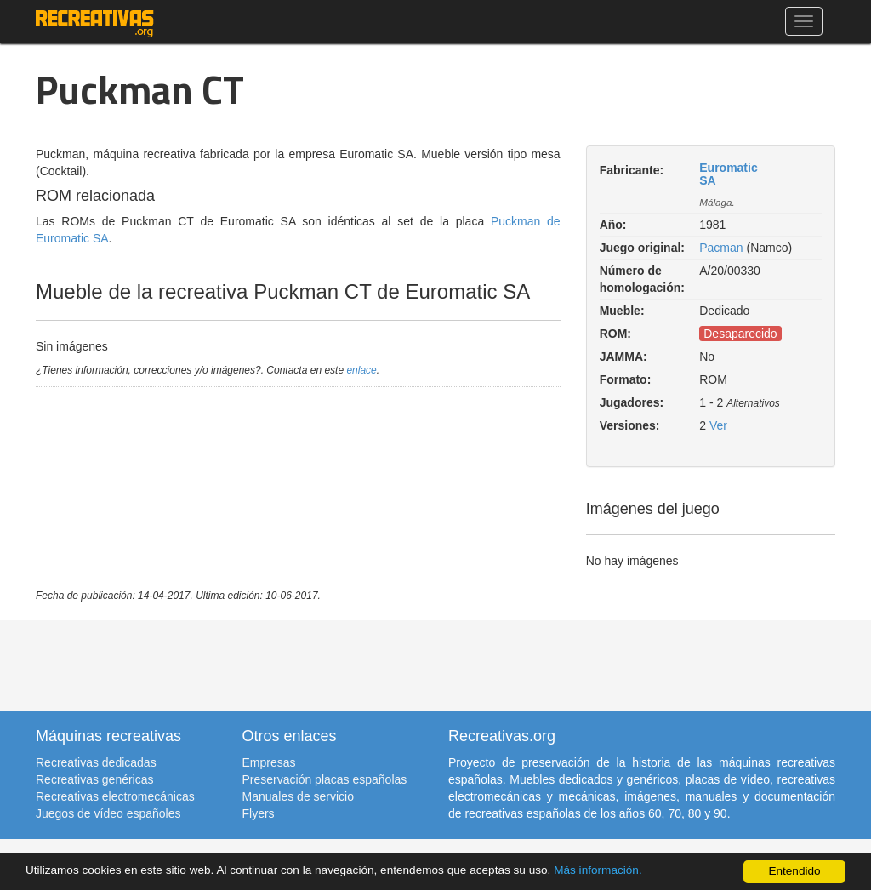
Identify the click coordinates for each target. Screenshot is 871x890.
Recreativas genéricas (95, 779)
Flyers (258, 813)
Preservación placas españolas (324, 779)
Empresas (269, 762)
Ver (718, 425)
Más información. (598, 870)
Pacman (721, 247)
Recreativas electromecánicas (115, 796)
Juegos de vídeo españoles (108, 813)
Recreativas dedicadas (96, 762)
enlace (361, 370)
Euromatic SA (728, 174)
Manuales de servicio (298, 796)
